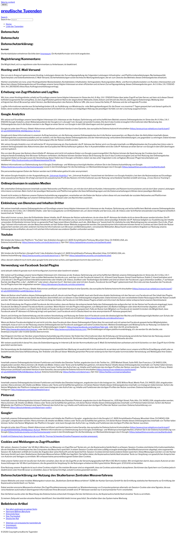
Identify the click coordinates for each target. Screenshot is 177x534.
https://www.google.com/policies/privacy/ (41, 242)
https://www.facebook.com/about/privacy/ (104, 318)
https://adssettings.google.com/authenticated (90, 242)
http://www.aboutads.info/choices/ (21, 329)
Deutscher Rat (12, 518)
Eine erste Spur (13, 514)
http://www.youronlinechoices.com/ (70, 329)
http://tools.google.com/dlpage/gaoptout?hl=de (33, 160)
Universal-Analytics (59, 175)
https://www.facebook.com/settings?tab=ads (87, 327)
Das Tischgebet (13, 516)
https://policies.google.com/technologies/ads (22, 167)
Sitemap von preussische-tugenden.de (23, 523)
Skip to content (8, 2)
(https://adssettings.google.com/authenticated (143, 167)
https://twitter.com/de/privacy (76, 372)
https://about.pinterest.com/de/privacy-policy (31, 407)
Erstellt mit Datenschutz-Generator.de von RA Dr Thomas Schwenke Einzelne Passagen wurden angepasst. (49, 436)
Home (9, 24)
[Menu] (4, 4)
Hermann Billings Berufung (18, 511)
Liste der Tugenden (14, 26)
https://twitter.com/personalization (115, 372)
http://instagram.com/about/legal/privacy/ (30, 389)
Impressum (45, 54)
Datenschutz (11, 527)
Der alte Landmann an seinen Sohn (21, 509)
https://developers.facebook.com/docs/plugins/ (63, 284)
